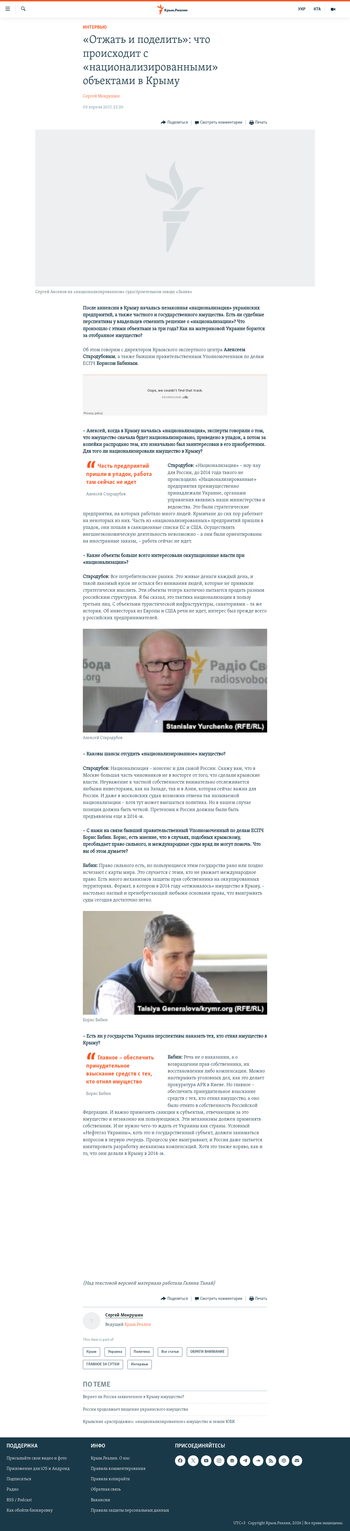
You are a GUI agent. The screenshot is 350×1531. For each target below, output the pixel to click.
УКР (301, 9)
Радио (13, 1489)
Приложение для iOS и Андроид (38, 1469)
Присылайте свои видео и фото (37, 1458)
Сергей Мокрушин (101, 96)
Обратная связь (106, 1489)
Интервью (95, 27)
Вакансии (100, 1500)
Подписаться (19, 1479)
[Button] (174, 122)
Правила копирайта (110, 1479)
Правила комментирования (118, 1469)
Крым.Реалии (137, 1325)
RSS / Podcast (19, 1500)
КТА (317, 9)
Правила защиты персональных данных (130, 1510)
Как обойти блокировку (30, 1510)
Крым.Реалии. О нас (110, 1458)
